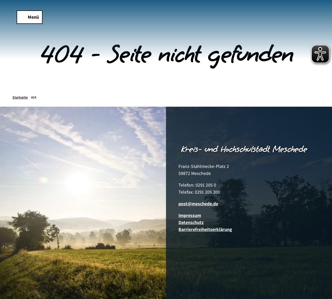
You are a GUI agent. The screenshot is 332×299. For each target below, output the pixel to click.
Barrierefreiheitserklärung (205, 229)
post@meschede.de (198, 204)
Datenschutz (191, 222)
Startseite (20, 97)
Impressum (189, 215)
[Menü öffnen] (30, 17)
